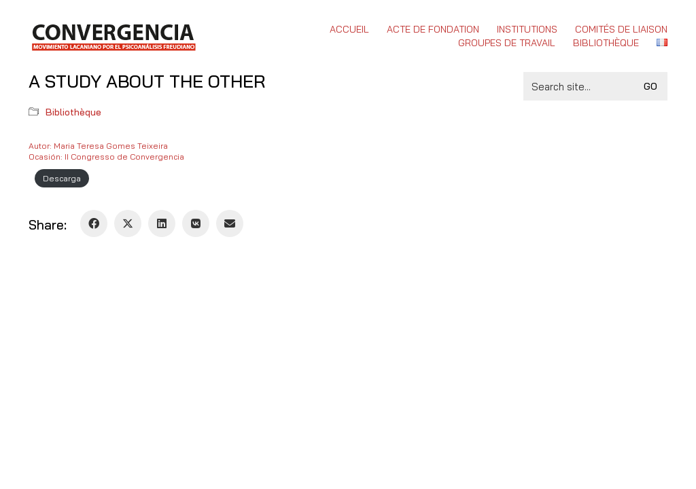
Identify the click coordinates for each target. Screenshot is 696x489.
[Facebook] (93, 223)
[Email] (229, 223)
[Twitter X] (127, 223)
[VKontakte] (195, 223)
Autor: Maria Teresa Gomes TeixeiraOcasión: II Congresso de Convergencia (106, 151)
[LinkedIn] (161, 223)
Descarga (62, 178)
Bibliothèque (73, 112)
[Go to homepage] (113, 36)
